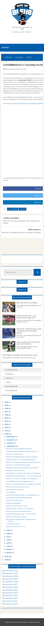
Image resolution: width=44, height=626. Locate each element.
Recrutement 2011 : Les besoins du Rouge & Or (26, 317)
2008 (7, 560)
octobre (10, 443)
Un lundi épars (11, 492)
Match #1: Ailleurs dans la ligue (16, 517)
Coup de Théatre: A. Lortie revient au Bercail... (21, 459)
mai (8, 540)
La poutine (12, 209)
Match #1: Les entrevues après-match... (19, 511)
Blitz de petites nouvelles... (27, 303)
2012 (6, 427)
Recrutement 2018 (10, 582)
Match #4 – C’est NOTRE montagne (18, 465)
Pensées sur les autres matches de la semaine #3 (22, 468)
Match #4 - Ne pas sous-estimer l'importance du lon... (24, 462)
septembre (11, 446)
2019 (6, 405)
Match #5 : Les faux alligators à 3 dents (19, 449)
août (8, 530)
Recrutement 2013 (10, 595)
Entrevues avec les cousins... (15, 489)
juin (8, 537)
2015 (6, 418)
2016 (6, 415)
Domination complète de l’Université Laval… (20, 355)
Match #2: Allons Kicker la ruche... (17, 506)
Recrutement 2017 (10, 584)
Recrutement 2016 (10, 587)
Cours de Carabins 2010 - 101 (15, 526)
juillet (9, 533)
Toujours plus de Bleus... (14, 503)
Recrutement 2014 (10, 593)
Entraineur (9, 374)
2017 (6, 412)
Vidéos (22, 209)
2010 (6, 434)
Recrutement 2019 (10, 579)
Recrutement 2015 (9, 590)
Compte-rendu (11, 370)
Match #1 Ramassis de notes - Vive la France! (20, 514)
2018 (6, 408)
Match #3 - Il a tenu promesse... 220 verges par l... (22, 478)
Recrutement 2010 (10, 604)
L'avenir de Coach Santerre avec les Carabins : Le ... (23, 451)
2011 (6, 431)
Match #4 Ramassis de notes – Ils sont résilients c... (22, 457)
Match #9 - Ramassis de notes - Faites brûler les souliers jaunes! (28, 331)
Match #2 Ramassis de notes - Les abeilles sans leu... (23, 495)
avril (8, 543)
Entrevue (9, 378)
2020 (7, 402)
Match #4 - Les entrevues (14, 454)
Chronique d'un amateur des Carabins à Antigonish (23, 473)
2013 (6, 424)
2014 (6, 421)
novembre (11, 440)
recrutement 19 (11, 390)
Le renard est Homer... (13, 524)
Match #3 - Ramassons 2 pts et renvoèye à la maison (21, 232)
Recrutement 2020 (10, 576)
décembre (11, 437)
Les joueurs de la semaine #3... (16, 470)
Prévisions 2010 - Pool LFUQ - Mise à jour (20, 508)
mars (9, 546)
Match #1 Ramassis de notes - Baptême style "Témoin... (21, 520)
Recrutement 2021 (10, 573)
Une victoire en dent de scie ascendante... (19, 497)
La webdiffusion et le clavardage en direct (19, 481)
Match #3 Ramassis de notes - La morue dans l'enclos (23, 476)
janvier (9, 552)
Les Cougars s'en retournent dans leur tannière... (28, 343)
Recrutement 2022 (10, 571)
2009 (7, 556)
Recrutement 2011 (9, 601)
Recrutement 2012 (10, 598)
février (9, 549)
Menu (5, 48)
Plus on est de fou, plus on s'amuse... (18, 487)
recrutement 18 (11, 386)
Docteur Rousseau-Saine (14, 500)
